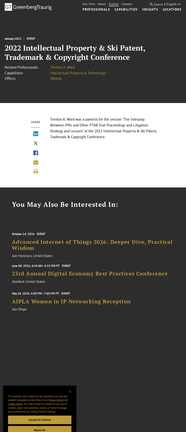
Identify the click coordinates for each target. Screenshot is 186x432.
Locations (172, 10)
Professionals (96, 10)
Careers (127, 4)
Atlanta (55, 78)
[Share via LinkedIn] (35, 134)
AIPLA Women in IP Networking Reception (71, 303)
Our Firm (89, 4)
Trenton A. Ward (62, 67)
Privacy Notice (56, 404)
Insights (150, 10)
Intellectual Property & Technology (78, 73)
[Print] (35, 171)
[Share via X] (35, 144)
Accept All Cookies (39, 424)
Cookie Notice (15, 408)
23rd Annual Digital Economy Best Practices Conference (90, 275)
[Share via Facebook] (35, 153)
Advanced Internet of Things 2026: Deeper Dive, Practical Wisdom (92, 247)
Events (114, 4)
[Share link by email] (35, 162)
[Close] (70, 395)
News (102, 4)
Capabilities (126, 10)
